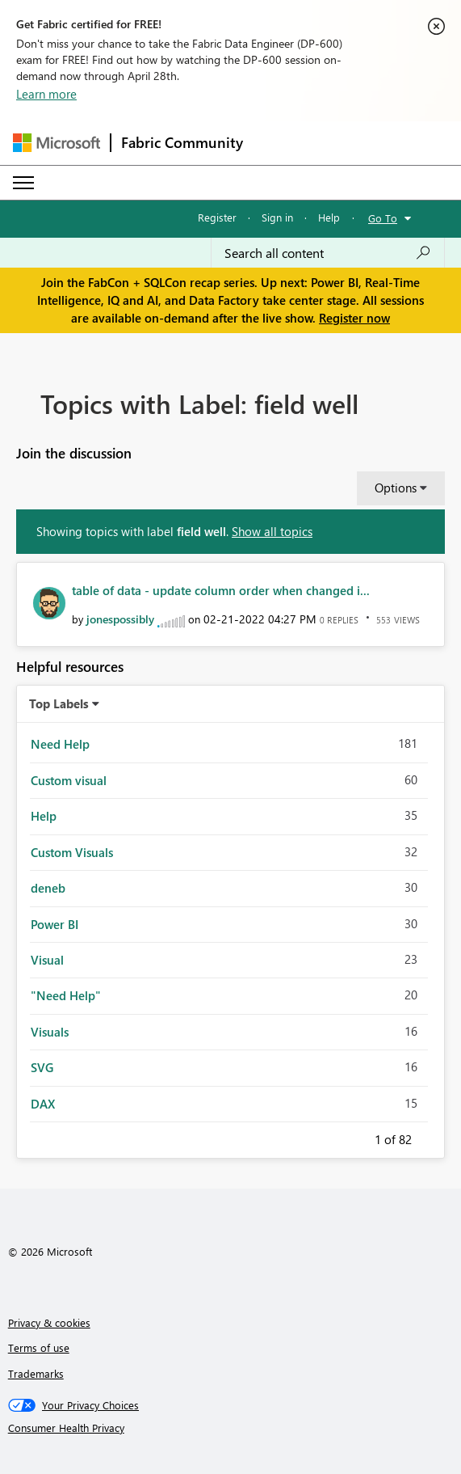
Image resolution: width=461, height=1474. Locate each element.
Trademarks (36, 1373)
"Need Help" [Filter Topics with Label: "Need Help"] (66, 995)
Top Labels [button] (59, 703)
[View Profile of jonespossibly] (120, 619)
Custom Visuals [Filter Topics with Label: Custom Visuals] (72, 852)
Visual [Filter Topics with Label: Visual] (47, 960)
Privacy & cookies (49, 1322)
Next (431, 1137)
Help (329, 217)
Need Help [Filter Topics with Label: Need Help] (60, 744)
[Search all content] (328, 253)
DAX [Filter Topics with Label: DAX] (43, 1104)
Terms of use (38, 1347)
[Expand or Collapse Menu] (23, 183)
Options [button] (396, 487)
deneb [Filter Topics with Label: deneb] (48, 888)
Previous (355, 1137)
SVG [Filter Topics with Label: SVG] (42, 1067)
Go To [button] (382, 218)
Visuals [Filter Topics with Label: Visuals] (50, 1032)
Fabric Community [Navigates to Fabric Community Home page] (182, 142)
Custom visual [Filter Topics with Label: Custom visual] (69, 780)
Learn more (46, 94)
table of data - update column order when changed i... (221, 590)
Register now (354, 318)
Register (217, 217)
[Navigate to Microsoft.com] (56, 142)
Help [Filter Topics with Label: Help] (44, 816)
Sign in (277, 217)
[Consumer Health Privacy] (231, 1428)
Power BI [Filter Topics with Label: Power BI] (54, 924)
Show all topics (272, 531)
